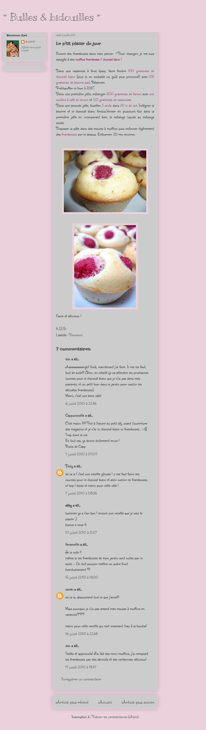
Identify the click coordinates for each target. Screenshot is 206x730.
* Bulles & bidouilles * (52, 17)
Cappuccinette (74, 415)
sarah (69, 589)
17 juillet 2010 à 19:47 (80, 667)
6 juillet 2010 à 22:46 (81, 403)
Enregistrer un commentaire (81, 679)
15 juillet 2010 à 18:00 (81, 577)
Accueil (105, 702)
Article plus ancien (138, 702)
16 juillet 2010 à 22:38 (81, 633)
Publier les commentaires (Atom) (115, 716)
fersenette (72, 544)
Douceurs (75, 334)
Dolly (69, 466)
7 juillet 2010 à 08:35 (81, 493)
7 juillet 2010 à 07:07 (81, 454)
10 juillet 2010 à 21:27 (81, 532)
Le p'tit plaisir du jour (78, 43)
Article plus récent (72, 702)
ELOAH (30, 41)
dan (67, 358)
